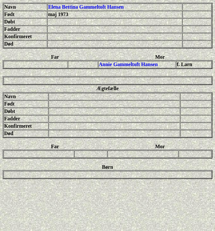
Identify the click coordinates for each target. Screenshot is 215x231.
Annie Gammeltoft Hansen (128, 64)
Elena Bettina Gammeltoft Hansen (86, 7)
